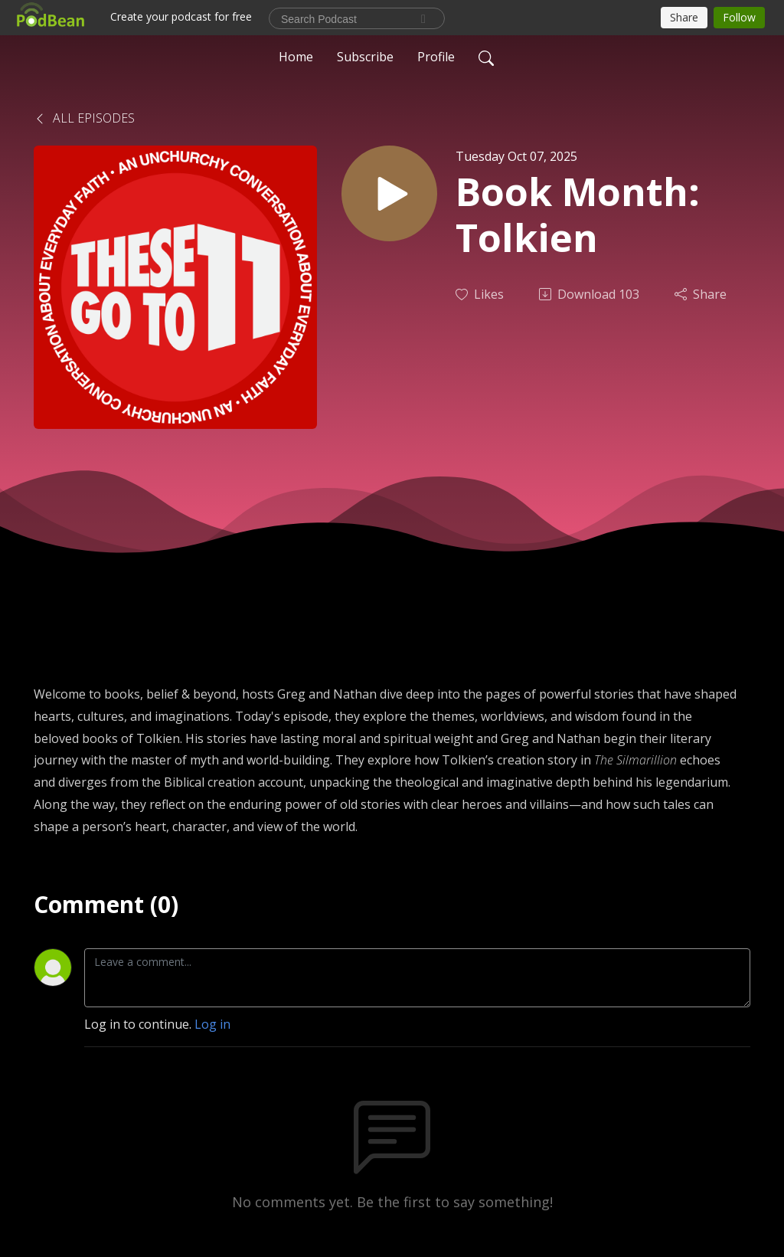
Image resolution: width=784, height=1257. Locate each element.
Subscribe (365, 56)
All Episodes (84, 118)
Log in (212, 1024)
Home (296, 56)
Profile (436, 56)
